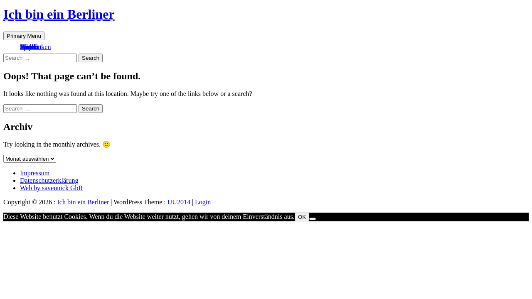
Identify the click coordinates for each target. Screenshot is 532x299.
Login (203, 202)
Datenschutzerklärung (49, 180)
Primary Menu (24, 36)
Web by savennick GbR (51, 187)
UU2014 (178, 202)
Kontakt (31, 46)
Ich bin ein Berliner (59, 14)
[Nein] (312, 219)
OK (302, 217)
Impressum (34, 172)
